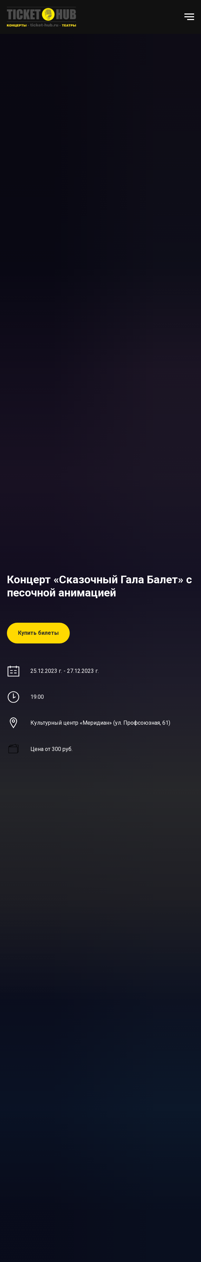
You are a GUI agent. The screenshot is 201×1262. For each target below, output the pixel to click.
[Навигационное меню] (189, 16)
